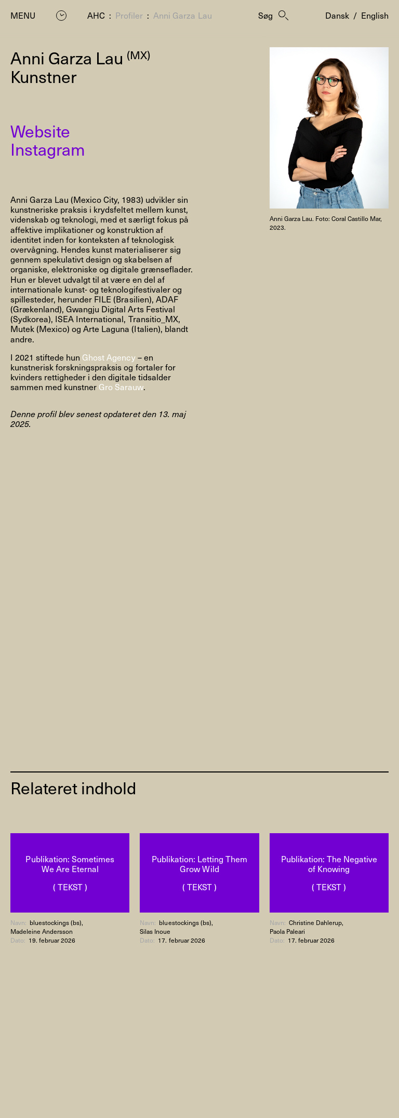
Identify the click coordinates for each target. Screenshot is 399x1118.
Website (40, 130)
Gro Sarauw (121, 386)
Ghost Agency (108, 357)
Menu (22, 15)
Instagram (47, 148)
